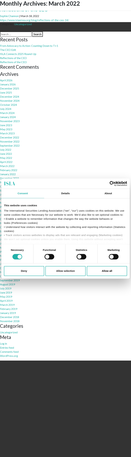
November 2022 (9, 141)
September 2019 (10, 280)
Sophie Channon (9, 16)
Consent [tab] (23, 193)
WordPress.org (9, 355)
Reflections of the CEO (13, 58)
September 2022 (10, 145)
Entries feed (7, 347)
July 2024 (5, 108)
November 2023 (9, 121)
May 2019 (6, 296)
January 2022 (8, 174)
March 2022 (7, 166)
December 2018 (9, 317)
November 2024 (9, 100)
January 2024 (8, 117)
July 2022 (5, 149)
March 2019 (7, 304)
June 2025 (6, 92)
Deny (24, 270)
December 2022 (9, 137)
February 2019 (8, 308)
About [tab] (108, 193)
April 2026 (6, 80)
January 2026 (8, 84)
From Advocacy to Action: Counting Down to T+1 (29, 45)
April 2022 (6, 161)
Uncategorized (23, 24)
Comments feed (9, 351)
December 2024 (9, 96)
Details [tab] (65, 193)
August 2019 (7, 284)
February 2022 (8, 170)
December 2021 (9, 178)
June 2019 (6, 292)
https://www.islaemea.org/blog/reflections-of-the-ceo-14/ (34, 20)
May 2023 (6, 129)
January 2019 (8, 312)
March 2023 (7, 133)
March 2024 (7, 112)
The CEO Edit (8, 49)
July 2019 (5, 288)
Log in (3, 343)
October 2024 (8, 104)
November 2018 (9, 321)
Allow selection (65, 270)
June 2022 (6, 153)
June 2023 (6, 125)
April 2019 (6, 300)
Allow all (107, 270)
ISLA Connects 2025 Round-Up (18, 53)
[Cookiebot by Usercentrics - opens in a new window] (112, 183)
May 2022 (6, 157)
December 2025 (9, 88)
